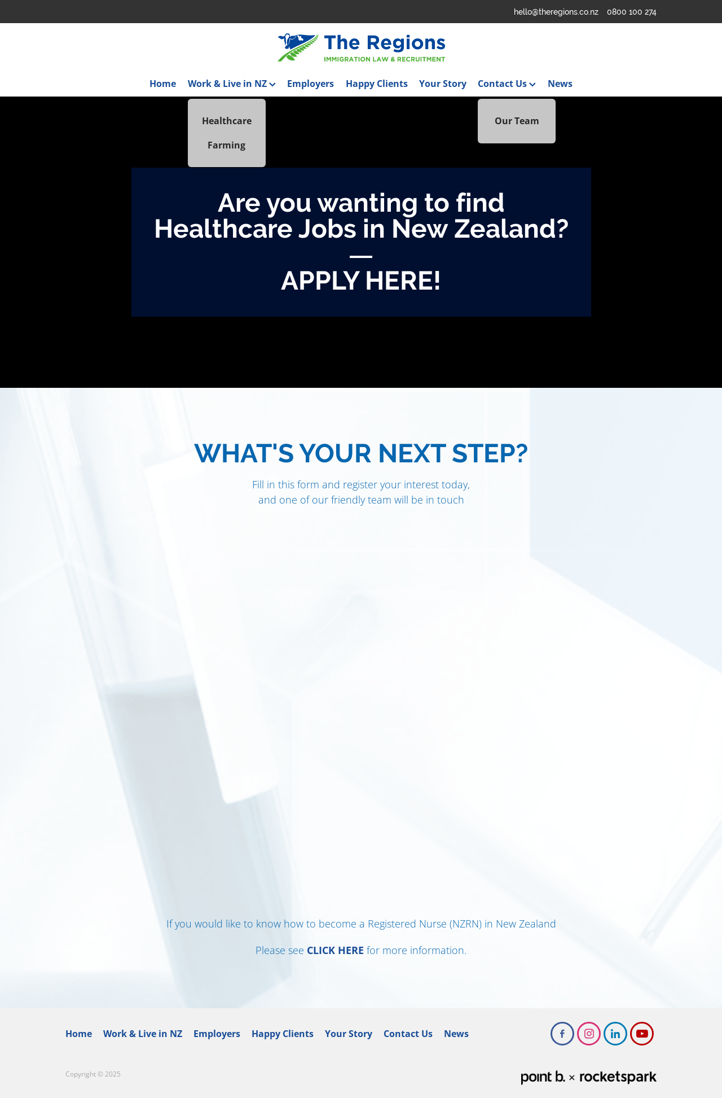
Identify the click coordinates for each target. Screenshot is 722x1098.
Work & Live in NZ (232, 83)
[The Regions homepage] (360, 47)
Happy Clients (377, 83)
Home (162, 83)
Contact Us (507, 83)
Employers (310, 83)
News (560, 83)
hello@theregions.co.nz (556, 11)
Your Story (442, 83)
